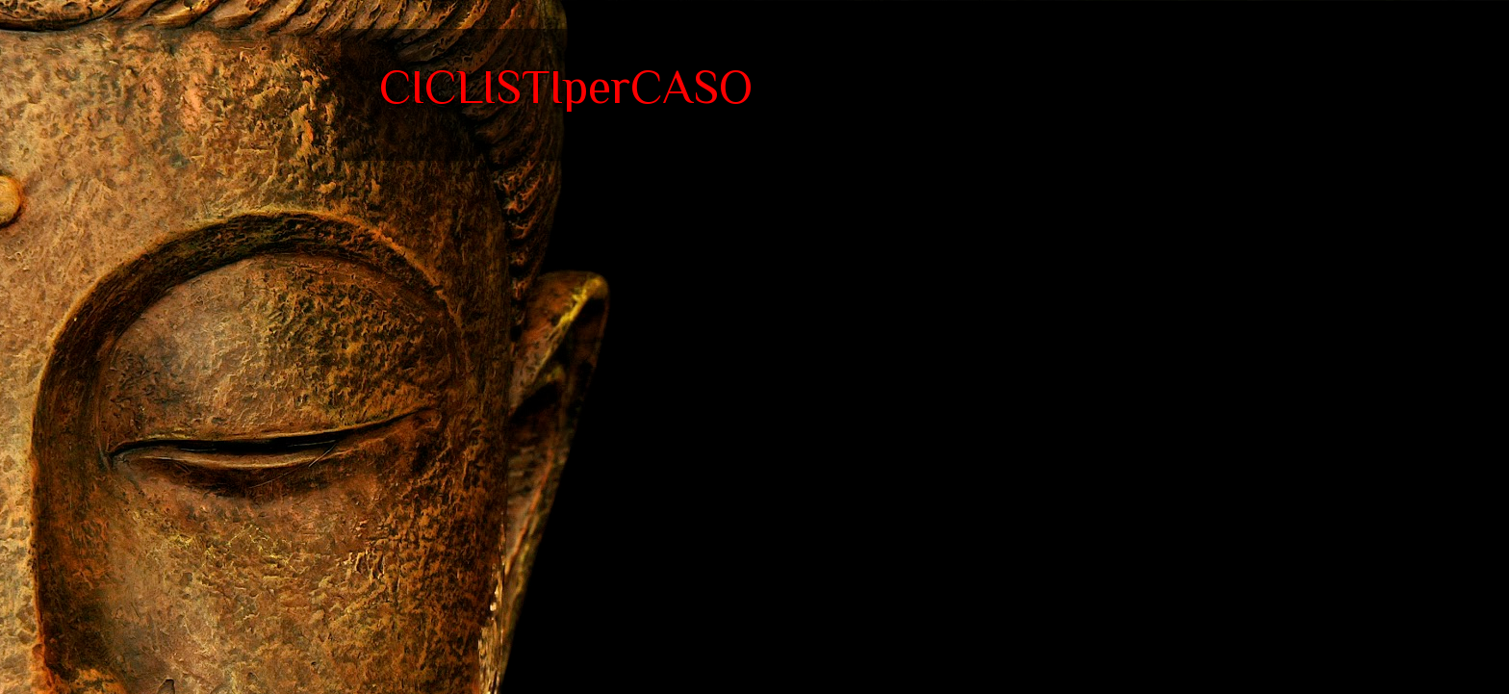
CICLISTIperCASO (566, 87)
